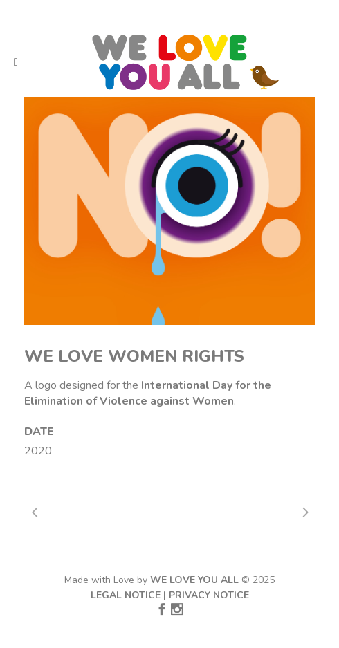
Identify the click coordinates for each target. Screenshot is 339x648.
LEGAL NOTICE (126, 595)
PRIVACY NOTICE (209, 595)
